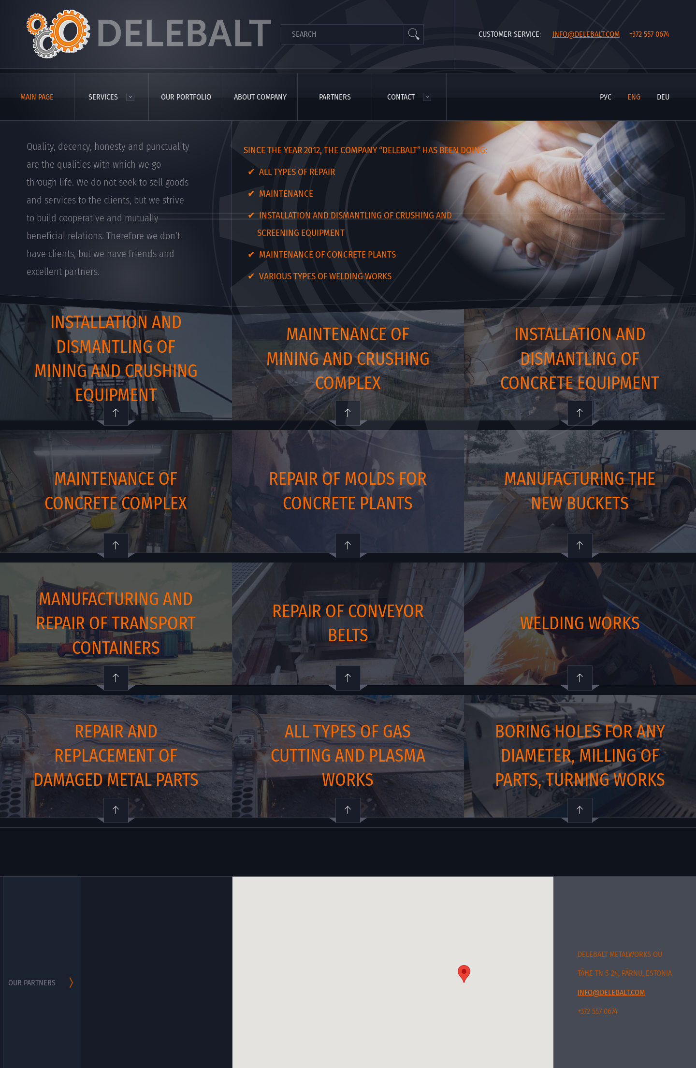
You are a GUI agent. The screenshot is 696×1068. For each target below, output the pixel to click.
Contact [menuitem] (401, 96)
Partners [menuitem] (335, 96)
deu (663, 96)
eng (633, 96)
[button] (464, 974)
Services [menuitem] (103, 96)
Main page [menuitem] (37, 96)
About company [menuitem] (260, 96)
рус (605, 96)
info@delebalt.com (586, 34)
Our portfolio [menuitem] (186, 96)
